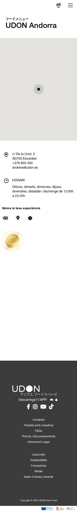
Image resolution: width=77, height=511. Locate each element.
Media (38, 471)
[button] (38, 89)
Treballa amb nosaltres (38, 425)
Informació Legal (38, 442)
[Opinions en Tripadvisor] (5, 218)
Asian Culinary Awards (38, 477)
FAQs (38, 431)
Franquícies (38, 466)
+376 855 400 (22, 163)
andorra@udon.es (25, 168)
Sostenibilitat (38, 460)
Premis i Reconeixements (38, 436)
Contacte (39, 420)
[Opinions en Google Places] (17, 218)
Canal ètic (38, 455)
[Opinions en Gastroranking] (30, 218)
